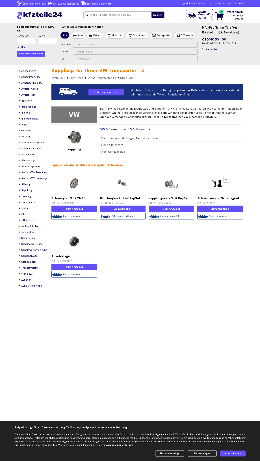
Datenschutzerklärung (119, 444)
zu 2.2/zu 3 (45, 36)
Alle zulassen (233, 453)
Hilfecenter (210, 49)
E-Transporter (189, 35)
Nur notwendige (169, 453)
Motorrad (117, 35)
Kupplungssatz (112, 145)
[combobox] (119, 15)
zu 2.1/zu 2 (23, 36)
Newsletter (237, 3)
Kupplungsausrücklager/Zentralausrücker (129, 138)
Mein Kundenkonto (196, 3)
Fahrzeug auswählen (106, 92)
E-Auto (97, 35)
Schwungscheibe (113, 151)
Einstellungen (202, 453)
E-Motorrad (139, 35)
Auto (80, 35)
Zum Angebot (74, 208)
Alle (65, 35)
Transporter (163, 35)
